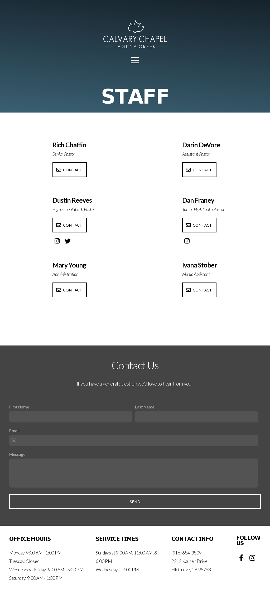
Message (17, 454)
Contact (69, 169)
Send (135, 501)
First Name (19, 407)
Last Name (145, 407)
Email (14, 430)
